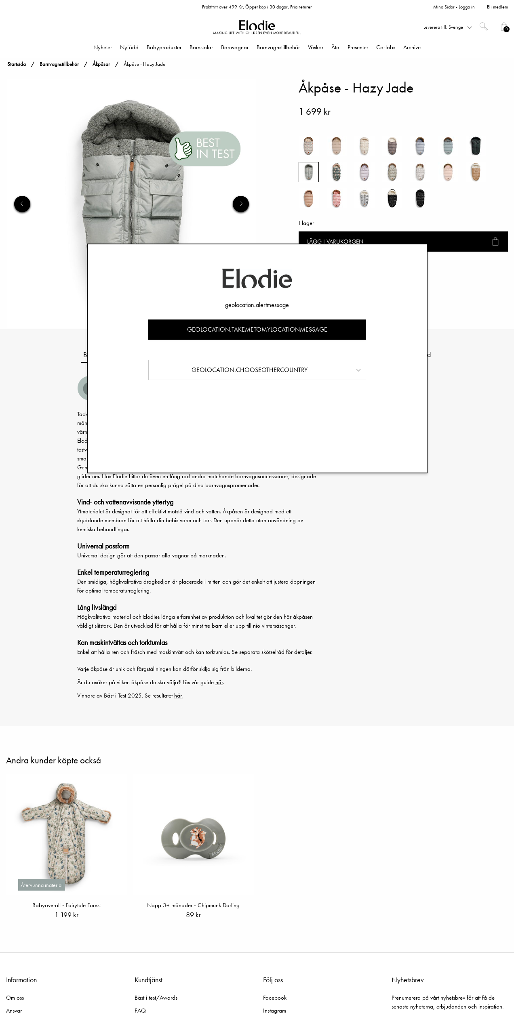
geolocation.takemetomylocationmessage (257, 329)
